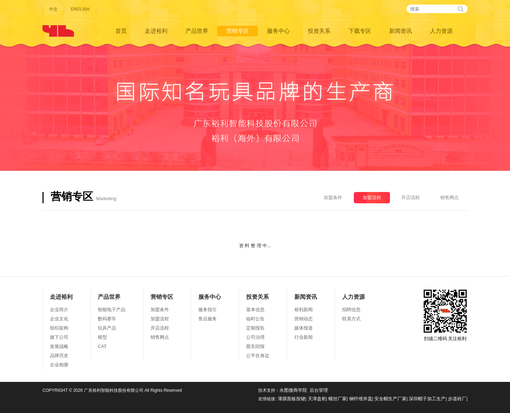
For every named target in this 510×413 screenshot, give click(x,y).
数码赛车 (107, 318)
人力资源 (441, 31)
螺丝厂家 (337, 398)
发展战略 (59, 346)
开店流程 (410, 197)
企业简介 (59, 309)
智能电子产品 (111, 309)
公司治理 (255, 337)
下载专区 (359, 31)
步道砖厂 (457, 398)
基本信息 (255, 309)
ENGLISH (80, 9)
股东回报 (255, 346)
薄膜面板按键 (291, 398)
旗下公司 (59, 337)
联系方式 (351, 318)
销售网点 (449, 197)
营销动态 (303, 318)
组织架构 (59, 328)
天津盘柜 (317, 398)
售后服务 (207, 318)
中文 (53, 9)
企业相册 (59, 364)
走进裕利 (156, 31)
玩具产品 (107, 328)
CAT (102, 346)
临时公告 (255, 318)
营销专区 (237, 31)
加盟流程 (372, 197)
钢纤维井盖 (360, 398)
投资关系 (319, 31)
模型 (102, 337)
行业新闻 (303, 337)
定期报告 (255, 328)
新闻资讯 (400, 31)
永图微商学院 (293, 390)
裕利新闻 (303, 309)
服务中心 (278, 31)
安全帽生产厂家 (390, 398)
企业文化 (59, 318)
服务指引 (207, 309)
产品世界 (197, 31)
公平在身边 (257, 355)
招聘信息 (351, 309)
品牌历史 (59, 355)
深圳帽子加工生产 (427, 398)
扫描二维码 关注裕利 (445, 315)
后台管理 (319, 390)
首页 (121, 31)
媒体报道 (303, 328)
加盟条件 (333, 197)
